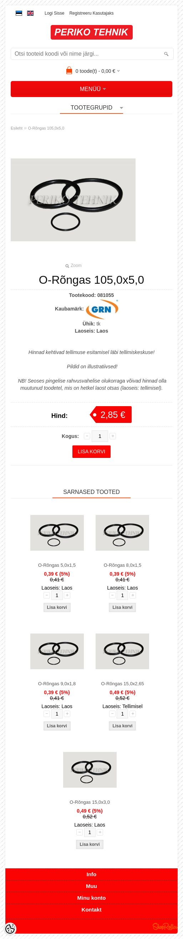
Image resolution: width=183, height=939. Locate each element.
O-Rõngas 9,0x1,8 (57, 683)
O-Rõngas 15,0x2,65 (122, 683)
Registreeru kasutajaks (91, 13)
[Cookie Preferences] (10, 929)
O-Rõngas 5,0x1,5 (57, 565)
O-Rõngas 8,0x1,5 (123, 565)
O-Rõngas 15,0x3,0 (90, 802)
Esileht (16, 128)
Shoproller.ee (165, 926)
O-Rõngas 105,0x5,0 (46, 128)
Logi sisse (54, 13)
